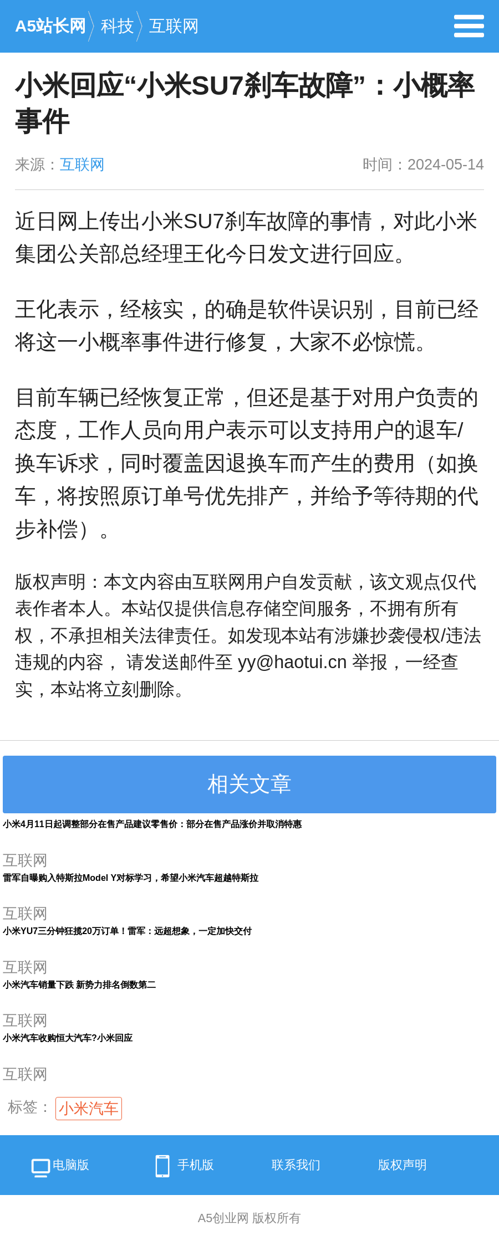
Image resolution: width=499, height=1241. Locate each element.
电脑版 (59, 1169)
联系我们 (296, 1165)
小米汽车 (89, 1108)
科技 (117, 26)
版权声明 (402, 1165)
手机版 (180, 1166)
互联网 (174, 26)
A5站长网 (50, 26)
